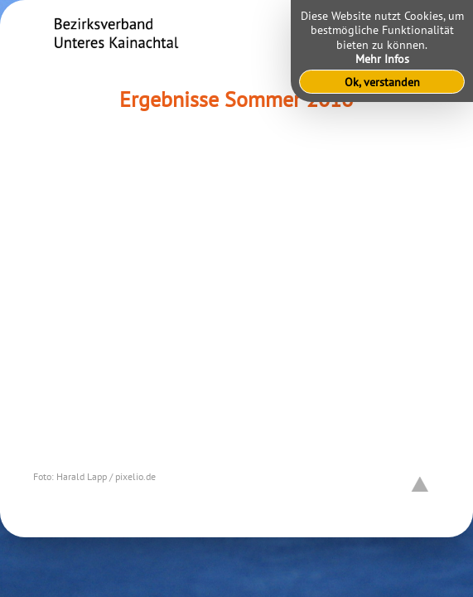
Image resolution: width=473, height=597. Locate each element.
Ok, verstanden (382, 82)
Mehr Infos (382, 58)
